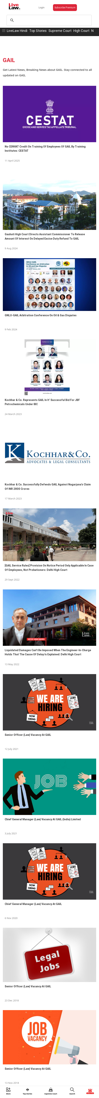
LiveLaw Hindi (17, 30)
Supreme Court (59, 30)
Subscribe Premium (64, 7)
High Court (81, 30)
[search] (48, 20)
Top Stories (38, 30)
